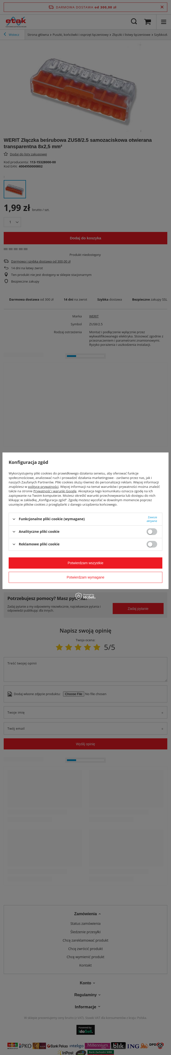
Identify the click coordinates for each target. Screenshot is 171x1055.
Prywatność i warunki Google (55, 491)
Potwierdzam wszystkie (86, 563)
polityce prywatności (43, 486)
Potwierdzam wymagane (86, 577)
